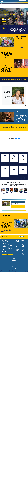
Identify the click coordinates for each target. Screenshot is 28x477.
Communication (18, 257)
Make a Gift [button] (14, 139)
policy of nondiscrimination (12, 274)
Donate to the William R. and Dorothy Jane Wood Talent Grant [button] (21, 47)
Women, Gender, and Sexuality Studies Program (23, 263)
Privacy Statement (14, 277)
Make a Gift (3, 21)
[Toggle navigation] (2, 3)
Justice (17, 262)
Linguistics (23, 253)
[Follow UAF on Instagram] (13, 271)
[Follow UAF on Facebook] (12, 271)
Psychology (23, 258)
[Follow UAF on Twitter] (15, 271)
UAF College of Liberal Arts (4, 253)
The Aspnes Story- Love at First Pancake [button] (18, 217)
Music (23, 254)
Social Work (23, 259)
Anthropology (17, 253)
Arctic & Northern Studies (17, 255)
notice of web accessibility (23, 276)
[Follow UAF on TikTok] (14, 271)
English (17, 258)
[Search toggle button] (26, 1)
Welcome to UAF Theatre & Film (16, 6)
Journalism (17, 261)
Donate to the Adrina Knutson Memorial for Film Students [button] (7, 73)
